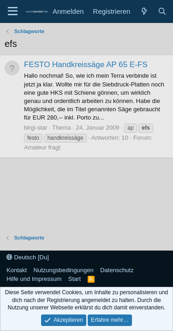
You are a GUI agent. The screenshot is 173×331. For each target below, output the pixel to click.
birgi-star (36, 127)
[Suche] (162, 11)
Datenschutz (116, 270)
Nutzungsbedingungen (64, 270)
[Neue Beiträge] (144, 11)
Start (74, 278)
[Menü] (13, 11)
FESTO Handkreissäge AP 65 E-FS (86, 64)
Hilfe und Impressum (33, 278)
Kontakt (16, 270)
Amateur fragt (42, 147)
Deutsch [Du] (27, 257)
